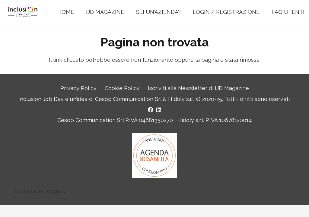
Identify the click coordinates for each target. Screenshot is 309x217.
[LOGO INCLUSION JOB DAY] (22, 12)
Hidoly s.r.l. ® (185, 99)
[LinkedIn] (158, 109)
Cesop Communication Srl (128, 99)
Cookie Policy (122, 88)
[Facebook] (150, 109)
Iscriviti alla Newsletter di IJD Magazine (198, 88)
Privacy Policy (78, 88)
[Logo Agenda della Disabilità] (154, 155)
